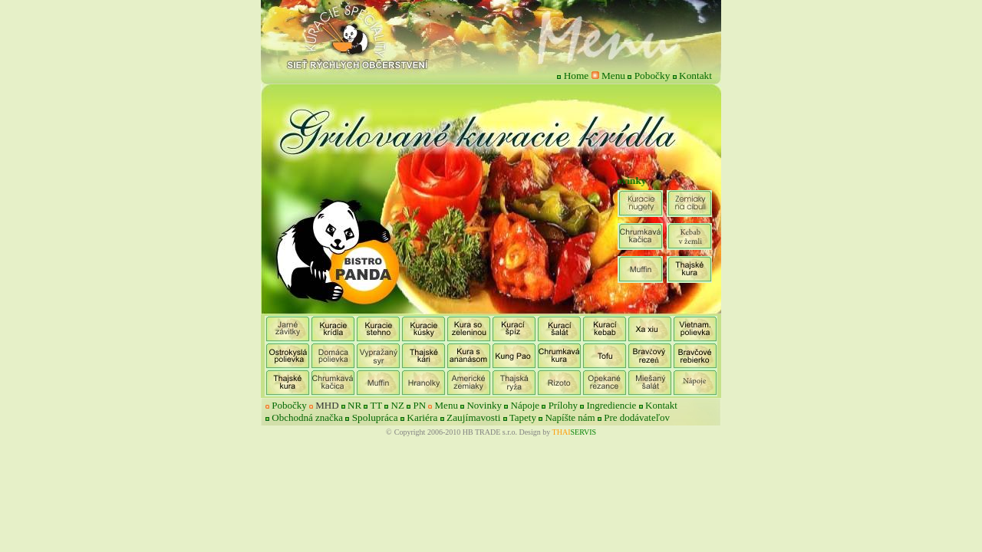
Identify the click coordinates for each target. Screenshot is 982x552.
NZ (397, 405)
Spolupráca (375, 417)
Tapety (524, 417)
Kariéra (422, 417)
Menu (613, 75)
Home (576, 75)
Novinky (484, 405)
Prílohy (565, 405)
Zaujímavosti (473, 417)
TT (376, 405)
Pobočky (652, 75)
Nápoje (525, 405)
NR (353, 405)
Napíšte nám (571, 417)
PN (420, 405)
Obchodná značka (307, 417)
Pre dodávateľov (637, 417)
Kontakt (695, 75)
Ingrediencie (611, 405)
